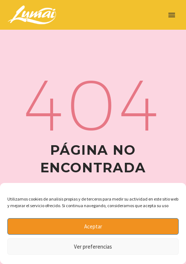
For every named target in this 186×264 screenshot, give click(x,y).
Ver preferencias (93, 246)
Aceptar (93, 226)
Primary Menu (171, 15)
